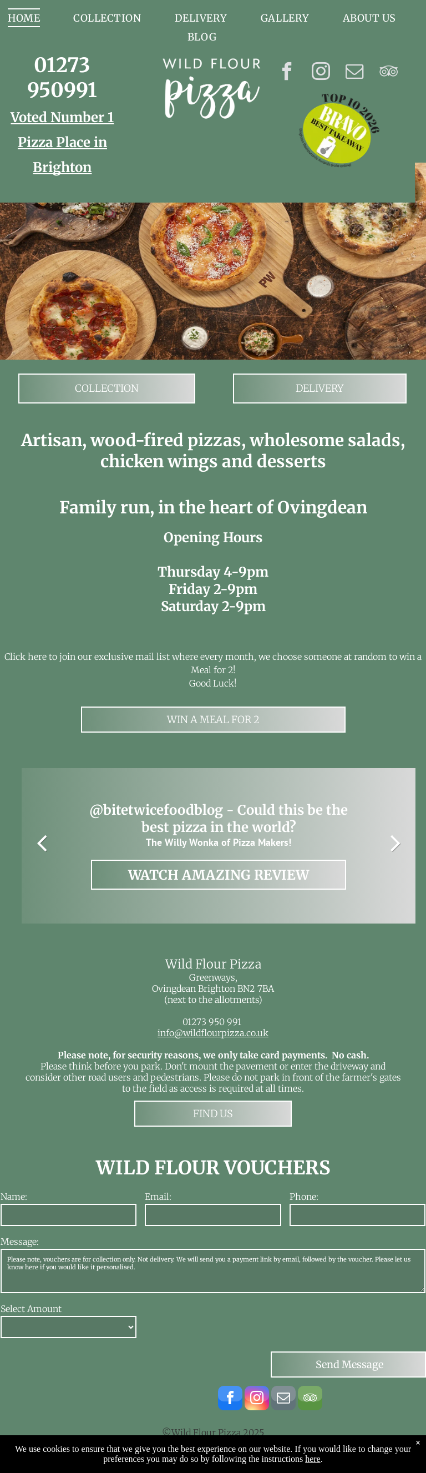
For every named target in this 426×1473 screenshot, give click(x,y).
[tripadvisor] (388, 73)
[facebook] (287, 73)
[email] (354, 73)
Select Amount (31, 1308)
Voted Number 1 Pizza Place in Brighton (62, 142)
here (313, 1466)
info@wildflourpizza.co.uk (213, 1032)
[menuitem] (107, 17)
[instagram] (320, 73)
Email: (158, 1196)
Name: (14, 1196)
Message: (20, 1241)
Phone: (304, 1196)
